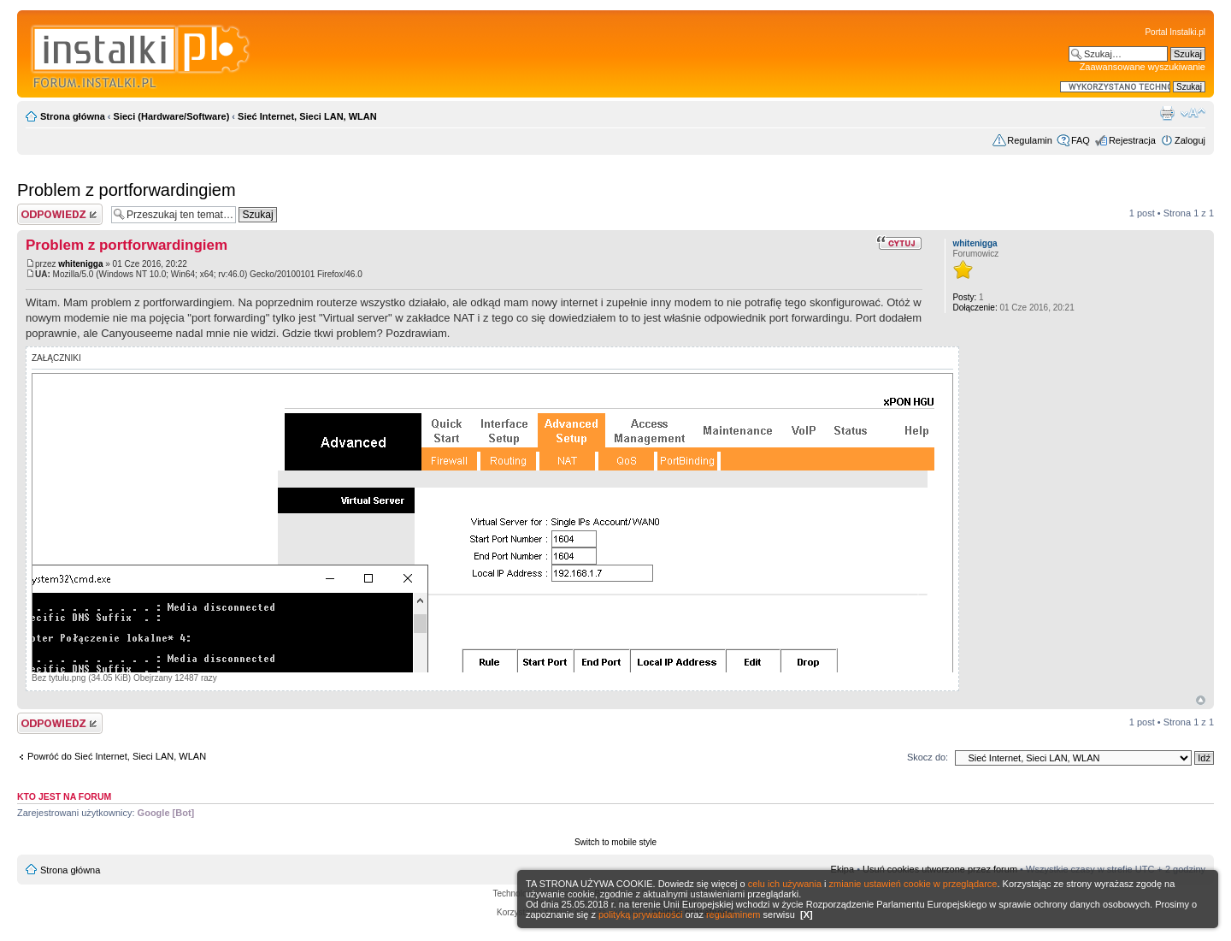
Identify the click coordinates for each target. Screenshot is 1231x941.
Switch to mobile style (615, 842)
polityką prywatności (640, 914)
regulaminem (733, 914)
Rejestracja (1132, 140)
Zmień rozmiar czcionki (1193, 113)
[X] (806, 914)
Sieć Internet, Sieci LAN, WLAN (307, 116)
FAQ (1080, 140)
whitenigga (80, 264)
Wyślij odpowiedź (60, 214)
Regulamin (1029, 140)
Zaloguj (1190, 140)
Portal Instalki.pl (1175, 32)
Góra (1200, 700)
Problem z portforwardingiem (126, 190)
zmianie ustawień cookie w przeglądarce (913, 884)
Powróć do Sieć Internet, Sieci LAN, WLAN (116, 756)
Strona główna (72, 116)
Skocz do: (927, 757)
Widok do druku (1166, 113)
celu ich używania (785, 884)
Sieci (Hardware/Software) (172, 116)
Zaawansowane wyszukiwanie (1142, 67)
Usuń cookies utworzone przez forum (940, 869)
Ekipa (843, 869)
